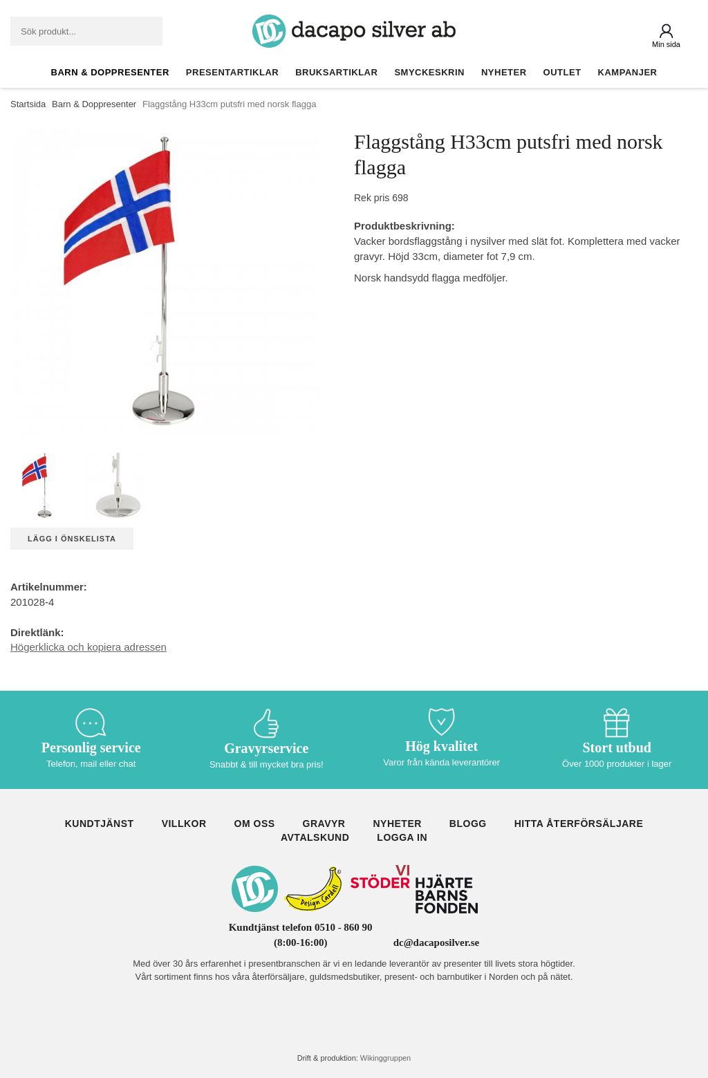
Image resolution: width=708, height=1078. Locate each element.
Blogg (468, 823)
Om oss (254, 823)
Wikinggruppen (385, 1058)
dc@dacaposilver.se (436, 942)
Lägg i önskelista (72, 539)
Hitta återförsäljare (579, 823)
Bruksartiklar (336, 72)
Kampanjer (628, 72)
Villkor (184, 823)
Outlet (562, 72)
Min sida (666, 44)
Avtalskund (315, 837)
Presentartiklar (232, 72)
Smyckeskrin (429, 72)
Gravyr (324, 823)
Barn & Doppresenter (110, 72)
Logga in (402, 837)
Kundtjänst (99, 823)
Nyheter (504, 72)
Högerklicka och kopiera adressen (88, 647)
